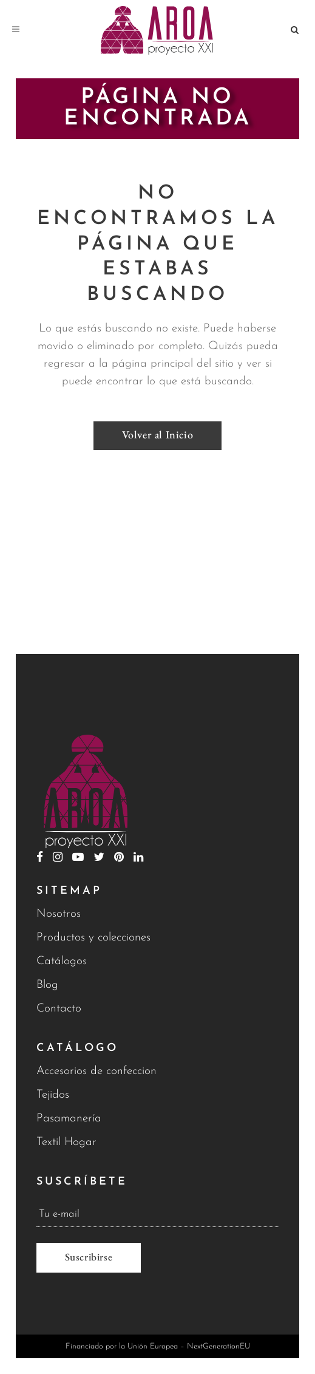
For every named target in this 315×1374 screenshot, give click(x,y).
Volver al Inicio (158, 434)
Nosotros (58, 914)
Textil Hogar (66, 1142)
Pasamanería (68, 1118)
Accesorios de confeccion (96, 1071)
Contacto (58, 1009)
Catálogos (61, 961)
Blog (47, 985)
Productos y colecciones (93, 938)
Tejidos (52, 1095)
